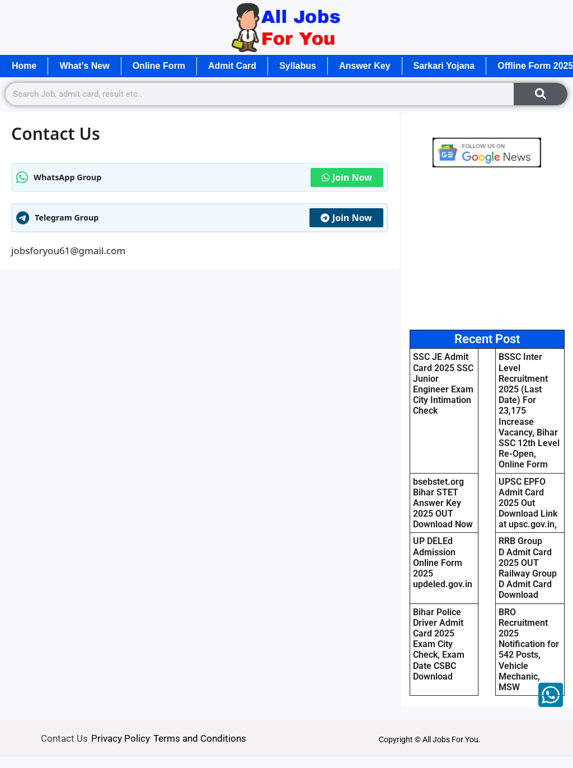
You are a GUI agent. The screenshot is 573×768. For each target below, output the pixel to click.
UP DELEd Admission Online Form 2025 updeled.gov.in (442, 562)
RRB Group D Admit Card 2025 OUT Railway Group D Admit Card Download (528, 568)
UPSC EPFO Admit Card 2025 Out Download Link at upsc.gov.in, (528, 503)
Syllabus (297, 66)
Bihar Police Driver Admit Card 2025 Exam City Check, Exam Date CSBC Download (438, 644)
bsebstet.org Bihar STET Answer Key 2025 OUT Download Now (443, 503)
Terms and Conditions (199, 738)
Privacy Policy (120, 738)
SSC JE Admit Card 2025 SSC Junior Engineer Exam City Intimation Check (443, 384)
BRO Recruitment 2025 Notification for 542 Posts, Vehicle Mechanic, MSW (529, 649)
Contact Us (64, 738)
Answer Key (365, 66)
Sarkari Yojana (444, 66)
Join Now (347, 177)
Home (24, 66)
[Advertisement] (487, 249)
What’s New (84, 66)
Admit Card (232, 66)
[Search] (540, 94)
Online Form (159, 66)
